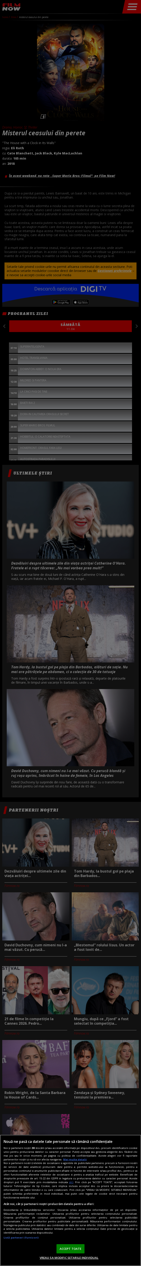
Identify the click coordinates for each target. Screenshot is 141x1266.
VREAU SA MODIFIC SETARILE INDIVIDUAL (69, 1258)
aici (71, 1182)
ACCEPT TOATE (71, 1249)
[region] (70, 1200)
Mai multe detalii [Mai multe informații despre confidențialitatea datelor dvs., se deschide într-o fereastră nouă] (75, 1159)
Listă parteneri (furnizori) (21, 1237)
